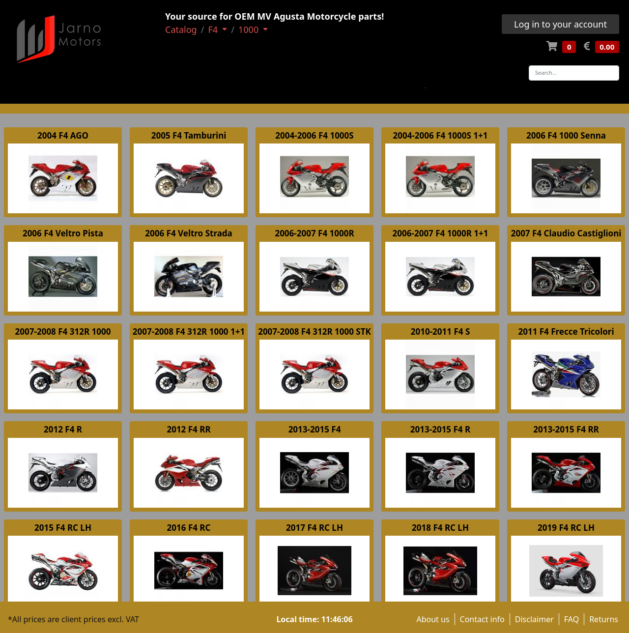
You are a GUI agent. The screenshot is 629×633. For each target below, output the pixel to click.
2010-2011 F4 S (440, 331)
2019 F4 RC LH (566, 527)
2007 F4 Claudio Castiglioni (566, 233)
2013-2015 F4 (314, 429)
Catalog (181, 29)
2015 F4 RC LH (62, 527)
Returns (603, 619)
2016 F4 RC (189, 527)
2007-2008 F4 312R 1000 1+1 (189, 331)
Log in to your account (560, 24)
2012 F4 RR (188, 429)
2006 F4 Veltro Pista (63, 233)
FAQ (571, 619)
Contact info (482, 619)
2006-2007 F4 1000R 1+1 (440, 233)
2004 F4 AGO (62, 135)
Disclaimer (534, 619)
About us (432, 619)
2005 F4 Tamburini (189, 135)
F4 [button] (214, 29)
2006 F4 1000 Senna (566, 135)
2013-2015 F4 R (440, 429)
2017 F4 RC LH (314, 527)
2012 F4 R (63, 429)
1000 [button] (249, 29)
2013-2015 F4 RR (566, 429)
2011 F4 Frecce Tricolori (566, 331)
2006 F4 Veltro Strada (188, 233)
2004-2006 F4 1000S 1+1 (440, 135)
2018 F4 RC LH (440, 527)
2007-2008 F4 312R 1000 (63, 331)
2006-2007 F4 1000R (314, 233)
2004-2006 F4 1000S (314, 135)
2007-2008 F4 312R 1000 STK (314, 331)
